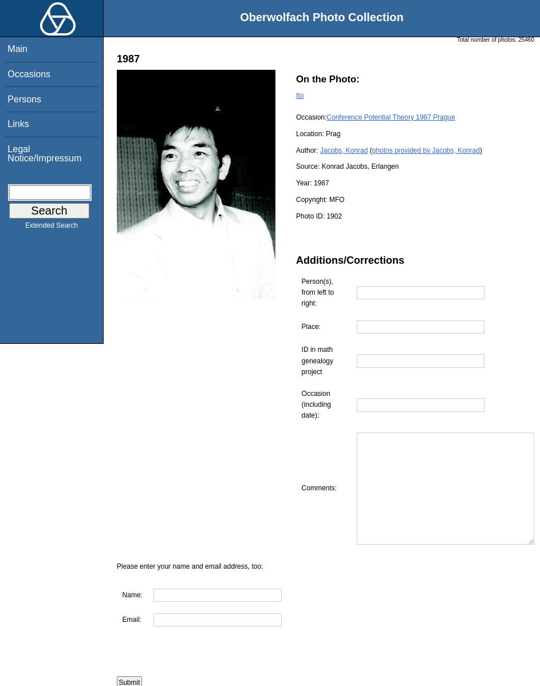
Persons (24, 99)
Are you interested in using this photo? (187, 680)
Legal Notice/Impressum (44, 153)
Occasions (28, 74)
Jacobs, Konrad (344, 150)
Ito (299, 96)
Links (18, 124)
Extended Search (51, 227)
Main (17, 49)
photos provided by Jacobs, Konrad (426, 150)
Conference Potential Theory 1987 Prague (390, 117)
